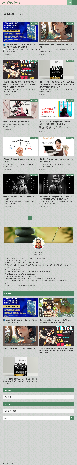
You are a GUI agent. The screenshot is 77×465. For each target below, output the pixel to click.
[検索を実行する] (72, 418)
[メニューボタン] (74, 2)
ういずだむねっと (11, 2)
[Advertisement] (38, 438)
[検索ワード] (38, 418)
